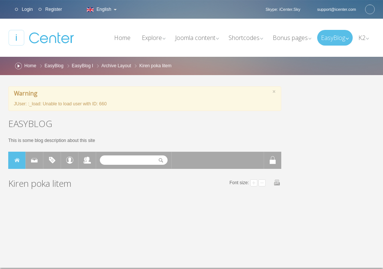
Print (277, 182)
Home (30, 65)
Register (53, 9)
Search (369, 9)
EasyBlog (54, 65)
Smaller (262, 182)
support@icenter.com (336, 9)
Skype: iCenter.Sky (283, 9)
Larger (253, 182)
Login (27, 9)
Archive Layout (116, 65)
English (101, 9)
